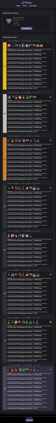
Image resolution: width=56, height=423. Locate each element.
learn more (29, 417)
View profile (26, 28)
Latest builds (33, 5)
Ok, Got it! (29, 420)
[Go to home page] (27, 2)
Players (18, 5)
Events (25, 5)
